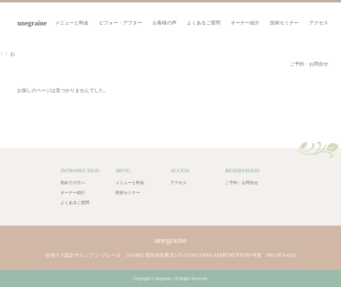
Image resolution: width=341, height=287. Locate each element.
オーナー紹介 (245, 22)
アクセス (318, 22)
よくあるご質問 (203, 22)
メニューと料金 (72, 22)
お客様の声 (164, 22)
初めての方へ (72, 182)
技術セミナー (284, 22)
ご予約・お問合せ (309, 64)
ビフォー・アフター (120, 22)
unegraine (170, 240)
